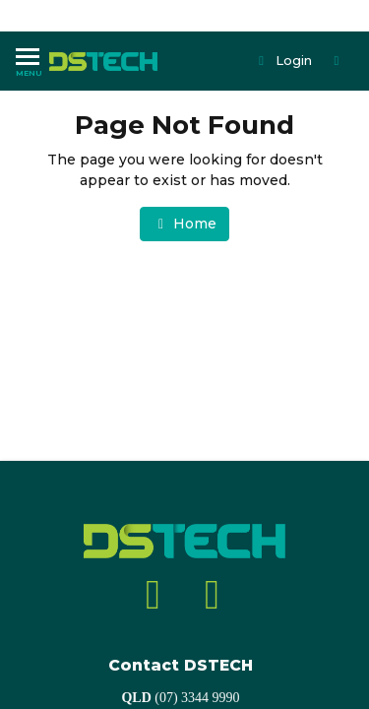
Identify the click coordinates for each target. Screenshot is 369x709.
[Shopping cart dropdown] (338, 60)
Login (284, 60)
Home (185, 223)
